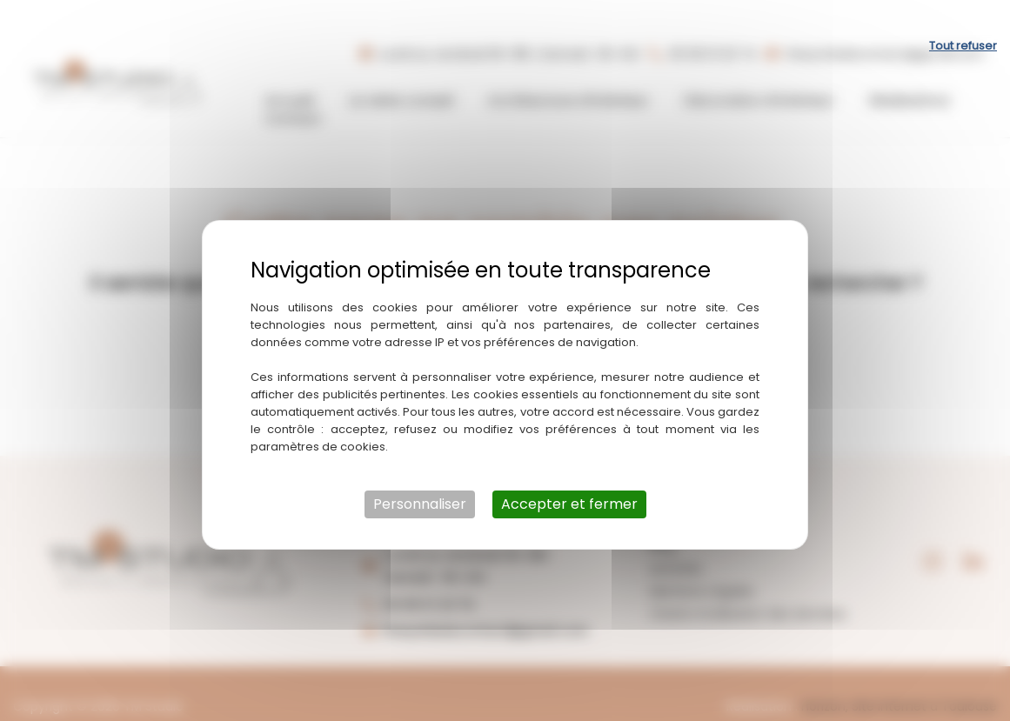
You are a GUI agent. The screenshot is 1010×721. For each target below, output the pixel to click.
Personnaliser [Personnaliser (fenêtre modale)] (419, 480)
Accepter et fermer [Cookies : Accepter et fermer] (569, 480)
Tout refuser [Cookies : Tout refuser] (963, 21)
